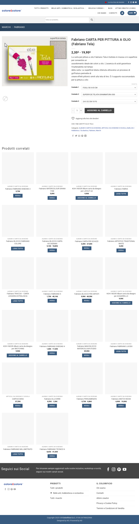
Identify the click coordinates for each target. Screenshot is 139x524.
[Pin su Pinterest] (82, 136)
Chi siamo (102, 13)
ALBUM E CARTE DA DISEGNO (90, 128)
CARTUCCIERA (18, 399)
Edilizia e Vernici (96, 8)
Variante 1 (75, 87)
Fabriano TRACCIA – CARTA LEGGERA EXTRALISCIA (18, 295)
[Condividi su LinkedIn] (85, 136)
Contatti (113, 13)
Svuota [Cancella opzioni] (134, 84)
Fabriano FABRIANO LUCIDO (121, 346)
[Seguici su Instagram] (131, 2)
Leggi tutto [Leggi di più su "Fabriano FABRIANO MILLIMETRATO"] (18, 454)
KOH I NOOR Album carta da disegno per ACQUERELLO (121, 295)
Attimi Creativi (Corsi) (125, 8)
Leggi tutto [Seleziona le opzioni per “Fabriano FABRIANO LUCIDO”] (121, 351)
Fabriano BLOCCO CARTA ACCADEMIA (52, 242)
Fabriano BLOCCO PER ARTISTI (86, 294)
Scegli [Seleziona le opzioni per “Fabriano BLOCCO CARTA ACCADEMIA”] (52, 250)
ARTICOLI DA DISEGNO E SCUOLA (114, 128)
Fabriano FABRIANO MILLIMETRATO (17, 449)
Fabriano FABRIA (121, 189)
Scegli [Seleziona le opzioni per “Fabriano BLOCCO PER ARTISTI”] (86, 300)
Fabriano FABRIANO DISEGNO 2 (18, 189)
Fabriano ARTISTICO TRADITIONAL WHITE (121, 242)
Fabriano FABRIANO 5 (52, 294)
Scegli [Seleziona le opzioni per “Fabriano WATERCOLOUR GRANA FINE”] (52, 198)
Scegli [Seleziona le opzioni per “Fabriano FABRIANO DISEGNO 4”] (52, 353)
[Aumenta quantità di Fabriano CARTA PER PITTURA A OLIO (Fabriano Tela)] (81, 110)
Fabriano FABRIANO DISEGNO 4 (52, 346)
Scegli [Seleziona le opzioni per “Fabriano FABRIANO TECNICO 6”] (52, 456)
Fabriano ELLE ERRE (52, 399)
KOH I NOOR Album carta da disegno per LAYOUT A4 (86, 190)
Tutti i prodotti (41, 8)
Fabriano (19, 27)
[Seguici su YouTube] (136, 2)
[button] (122, 13)
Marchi (6, 27)
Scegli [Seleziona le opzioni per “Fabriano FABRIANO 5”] (52, 300)
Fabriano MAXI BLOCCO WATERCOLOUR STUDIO (86, 347)
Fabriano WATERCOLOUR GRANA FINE (52, 190)
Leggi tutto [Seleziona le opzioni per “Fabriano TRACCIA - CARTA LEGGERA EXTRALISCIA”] (18, 301)
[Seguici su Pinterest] (133, 2)
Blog (110, 8)
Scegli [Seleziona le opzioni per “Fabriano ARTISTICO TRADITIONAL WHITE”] (121, 250)
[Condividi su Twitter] (76, 136)
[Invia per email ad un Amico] (79, 136)
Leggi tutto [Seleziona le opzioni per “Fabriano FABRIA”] (121, 194)
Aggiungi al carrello (99, 110)
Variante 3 (75, 101)
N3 (68, 521)
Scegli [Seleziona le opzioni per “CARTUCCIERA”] (18, 406)
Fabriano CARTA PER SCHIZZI (86, 241)
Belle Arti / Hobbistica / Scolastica (68, 8)
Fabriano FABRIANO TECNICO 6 (52, 449)
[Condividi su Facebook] (73, 136)
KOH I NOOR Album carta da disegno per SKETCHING (17, 347)
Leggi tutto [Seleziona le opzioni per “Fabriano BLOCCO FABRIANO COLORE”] (18, 248)
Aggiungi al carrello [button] (87, 198)
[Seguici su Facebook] (128, 2)
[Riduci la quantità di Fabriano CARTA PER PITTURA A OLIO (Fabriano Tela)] (72, 110)
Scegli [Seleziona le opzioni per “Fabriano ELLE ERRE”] (52, 406)
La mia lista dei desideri (114, 2)
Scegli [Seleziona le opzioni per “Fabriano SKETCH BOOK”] (121, 406)
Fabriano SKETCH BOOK (121, 399)
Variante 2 (75, 94)
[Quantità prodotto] (77, 110)
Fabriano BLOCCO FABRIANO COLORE (18, 242)
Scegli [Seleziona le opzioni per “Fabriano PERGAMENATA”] (86, 406)
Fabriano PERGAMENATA (87, 399)
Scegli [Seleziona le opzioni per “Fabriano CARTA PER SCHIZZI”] (86, 248)
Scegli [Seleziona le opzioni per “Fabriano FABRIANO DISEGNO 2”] (18, 195)
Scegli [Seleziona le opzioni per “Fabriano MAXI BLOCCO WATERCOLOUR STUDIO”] (86, 355)
